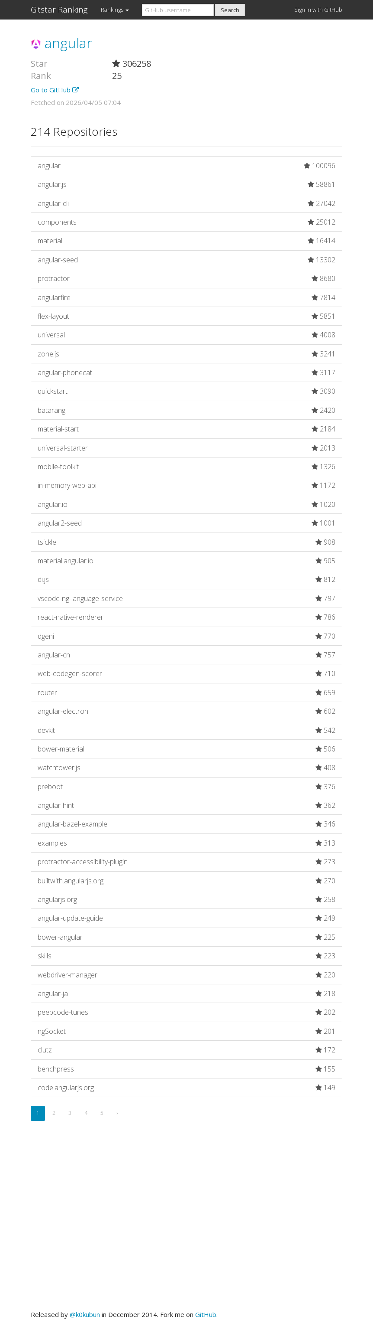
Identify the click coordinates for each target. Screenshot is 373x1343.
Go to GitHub (55, 89)
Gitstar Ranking (59, 9)
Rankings (115, 9)
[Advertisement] (186, 1225)
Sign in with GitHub (318, 9)
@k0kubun (85, 1314)
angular (61, 42)
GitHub (205, 1314)
